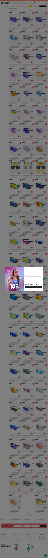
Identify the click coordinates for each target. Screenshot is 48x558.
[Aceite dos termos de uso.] (25, 284)
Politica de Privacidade (36, 284)
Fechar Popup (41, 268)
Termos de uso (31, 284)
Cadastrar (33, 286)
